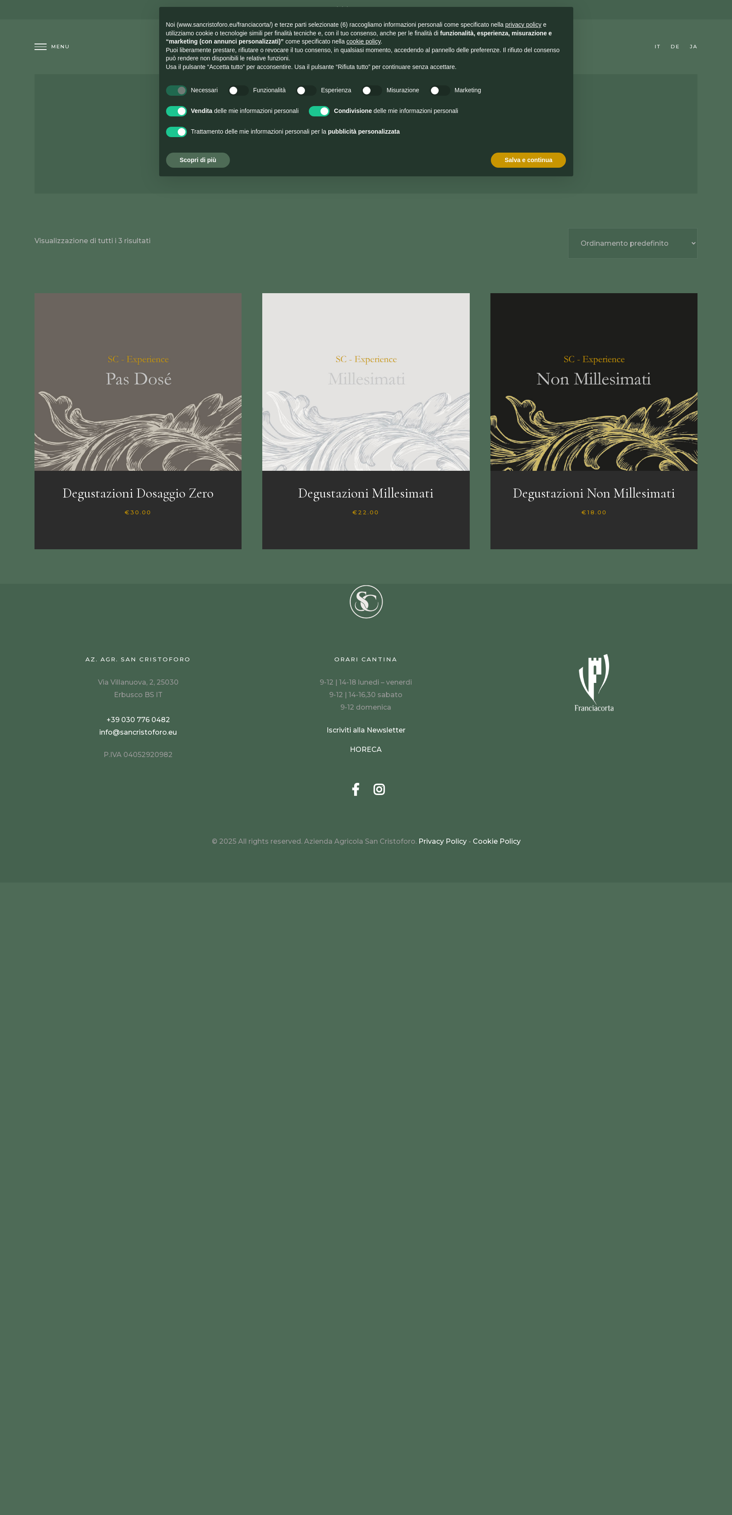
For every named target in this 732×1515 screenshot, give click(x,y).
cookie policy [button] (363, 41)
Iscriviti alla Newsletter (366, 730)
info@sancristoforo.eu (138, 732)
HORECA (366, 749)
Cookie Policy (497, 841)
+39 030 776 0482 (138, 720)
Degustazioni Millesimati (366, 493)
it (658, 47)
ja (693, 47)
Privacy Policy (442, 841)
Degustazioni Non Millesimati (594, 493)
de (675, 47)
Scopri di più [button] (198, 160)
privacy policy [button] (523, 24)
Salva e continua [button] (528, 160)
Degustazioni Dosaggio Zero (138, 493)
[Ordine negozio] (632, 243)
